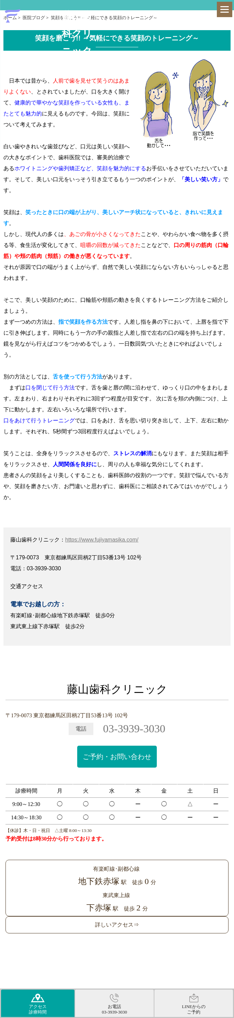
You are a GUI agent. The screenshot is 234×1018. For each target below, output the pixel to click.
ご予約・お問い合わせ (117, 756)
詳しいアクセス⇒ (117, 925)
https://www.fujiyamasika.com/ (101, 540)
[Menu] (224, 9)
